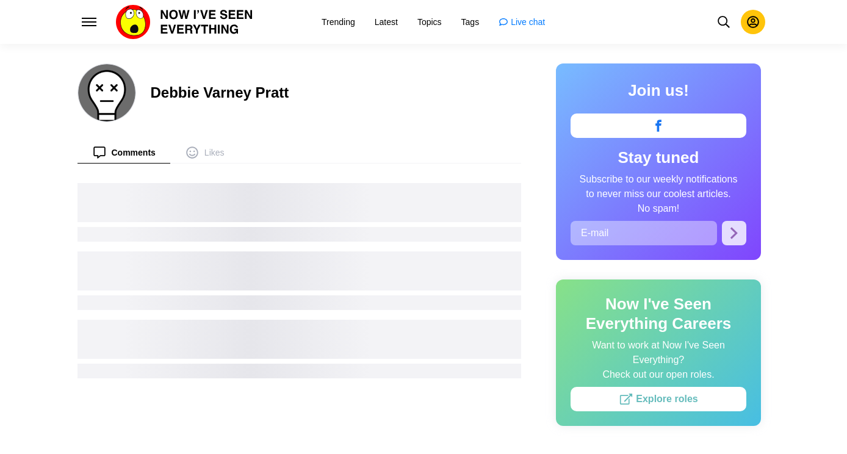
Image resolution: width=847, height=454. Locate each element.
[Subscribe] (734, 233)
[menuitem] (123, 152)
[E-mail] (644, 233)
